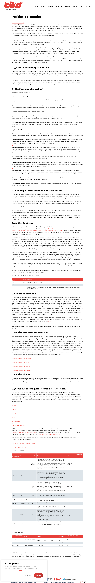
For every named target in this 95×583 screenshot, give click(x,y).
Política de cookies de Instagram (21, 370)
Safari (13, 417)
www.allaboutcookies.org (19, 447)
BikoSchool (58, 6)
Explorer (14, 413)
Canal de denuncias (52, 572)
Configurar (27, 575)
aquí (49, 321)
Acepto (38, 575)
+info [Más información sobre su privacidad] (20, 570)
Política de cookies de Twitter (20, 362)
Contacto (88, 6)
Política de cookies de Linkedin (21, 366)
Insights (75, 6)
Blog (81, 6)
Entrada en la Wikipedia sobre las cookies (24, 443)
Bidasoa (43, 6)
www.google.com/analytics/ (50, 229)
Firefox (14, 405)
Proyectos (35, 6)
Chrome (14, 409)
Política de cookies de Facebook (21, 358)
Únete (67, 572)
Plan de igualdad (61, 572)
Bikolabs (50, 6)
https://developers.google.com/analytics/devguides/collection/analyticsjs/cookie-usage (37, 230)
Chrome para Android (18, 425)
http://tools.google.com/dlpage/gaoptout (49, 434)
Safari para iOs (16, 421)
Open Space (67, 6)
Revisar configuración (18, 23)
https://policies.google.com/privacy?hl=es (24, 432)
